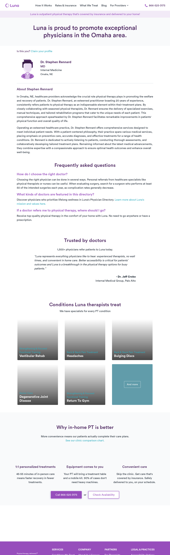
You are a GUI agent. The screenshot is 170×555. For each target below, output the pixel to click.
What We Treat (89, 5)
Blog (104, 5)
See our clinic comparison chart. (85, 440)
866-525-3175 (155, 5)
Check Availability (104, 495)
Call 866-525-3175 (66, 495)
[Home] (12, 5)
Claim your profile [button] (41, 51)
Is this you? (34, 51)
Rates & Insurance (65, 5)
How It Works (43, 5)
